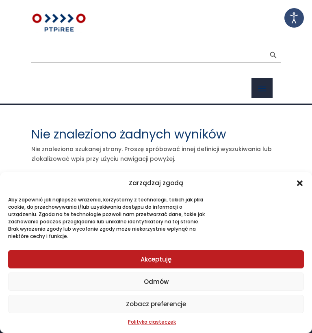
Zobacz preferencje (156, 304)
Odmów (156, 281)
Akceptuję (156, 259)
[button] (300, 183)
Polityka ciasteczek (152, 321)
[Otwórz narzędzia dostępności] (294, 18)
